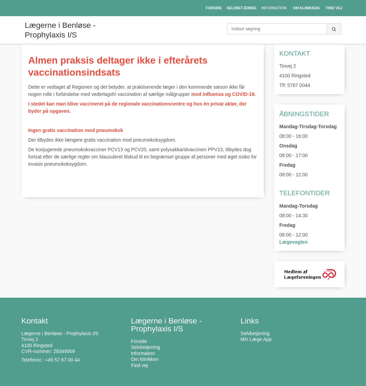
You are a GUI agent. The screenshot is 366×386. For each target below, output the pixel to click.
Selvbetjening (254, 333)
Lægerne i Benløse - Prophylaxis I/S (60, 30)
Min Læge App (255, 339)
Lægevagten (293, 242)
